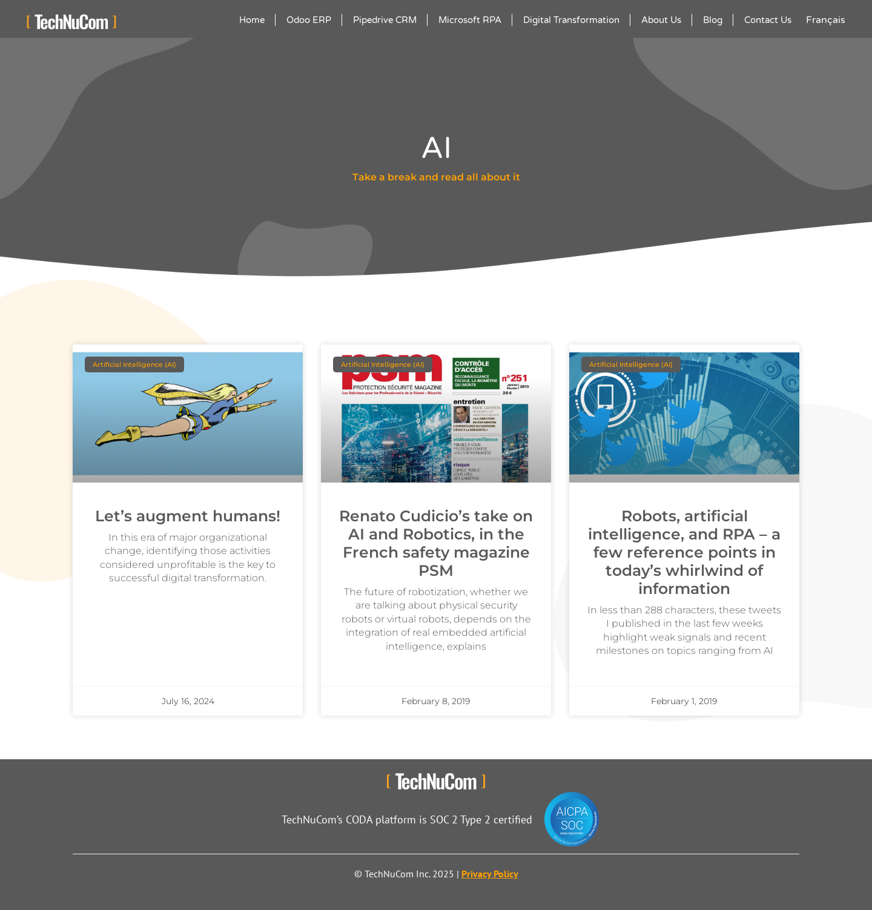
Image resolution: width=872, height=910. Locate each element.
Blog (712, 20)
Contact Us (767, 20)
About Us (661, 20)
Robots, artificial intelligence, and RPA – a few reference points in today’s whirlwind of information (684, 552)
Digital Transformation (571, 20)
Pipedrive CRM (385, 20)
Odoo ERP (308, 20)
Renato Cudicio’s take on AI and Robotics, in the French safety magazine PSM (436, 543)
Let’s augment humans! (187, 516)
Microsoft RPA (469, 20)
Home (252, 20)
